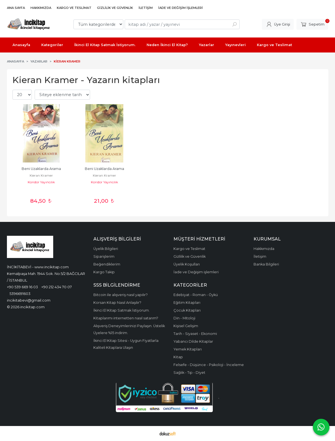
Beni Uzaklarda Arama (41, 169)
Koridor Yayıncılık (41, 182)
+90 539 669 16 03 (22, 287)
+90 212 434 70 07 (56, 287)
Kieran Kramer (41, 175)
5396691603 (19, 293)
